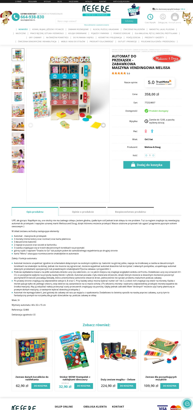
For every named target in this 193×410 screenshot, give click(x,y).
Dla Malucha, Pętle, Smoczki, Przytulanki (156, 33)
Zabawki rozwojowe (78, 29)
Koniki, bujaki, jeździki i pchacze (48, 29)
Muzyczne (21, 33)
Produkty (128, 50)
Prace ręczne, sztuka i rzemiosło (47, 33)
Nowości (23, 29)
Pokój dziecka (133, 37)
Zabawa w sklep (154, 50)
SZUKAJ (129, 21)
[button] (103, 125)
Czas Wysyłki (150, 18)
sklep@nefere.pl (27, 20)
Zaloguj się (162, 18)
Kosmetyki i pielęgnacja (110, 37)
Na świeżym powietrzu (57, 37)
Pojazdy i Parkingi (100, 33)
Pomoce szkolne (121, 33)
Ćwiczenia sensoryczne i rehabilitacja (37, 41)
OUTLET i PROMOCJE (127, 41)
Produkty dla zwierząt (101, 41)
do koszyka (40, 385)
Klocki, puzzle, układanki (106, 29)
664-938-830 (32, 17)
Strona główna (117, 50)
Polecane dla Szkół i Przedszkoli (158, 41)
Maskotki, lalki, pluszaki (161, 29)
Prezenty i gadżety (154, 37)
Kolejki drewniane (77, 33)
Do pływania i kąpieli (83, 37)
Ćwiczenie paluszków (134, 29)
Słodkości (164, 50)
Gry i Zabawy (35, 37)
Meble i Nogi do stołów (73, 41)
